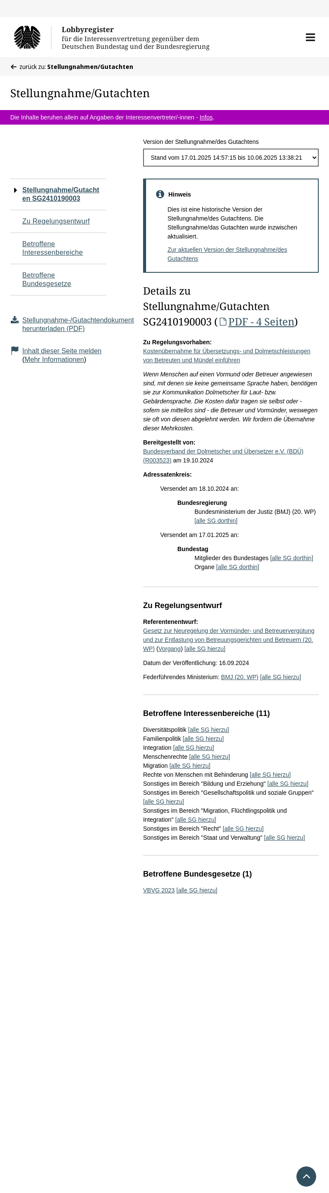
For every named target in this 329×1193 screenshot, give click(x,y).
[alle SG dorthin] (215, 520)
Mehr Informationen (54, 359)
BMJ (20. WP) (239, 677)
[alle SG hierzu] (204, 648)
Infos (206, 117)
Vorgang (170, 648)
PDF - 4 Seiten (256, 321)
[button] (310, 37)
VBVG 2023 (159, 890)
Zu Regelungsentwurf (56, 221)
